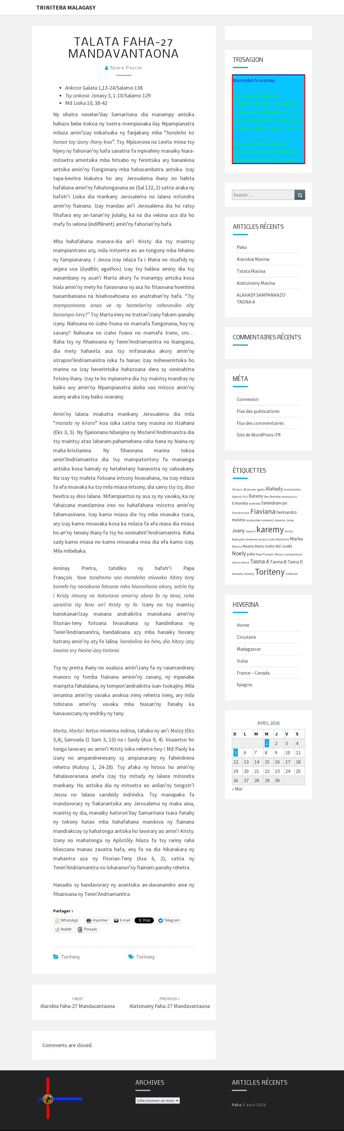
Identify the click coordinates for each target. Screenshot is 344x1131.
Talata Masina (251, 271)
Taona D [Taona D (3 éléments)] (295, 562)
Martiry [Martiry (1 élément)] (237, 546)
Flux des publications (258, 411)
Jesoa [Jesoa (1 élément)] (290, 520)
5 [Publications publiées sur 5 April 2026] (236, 752)
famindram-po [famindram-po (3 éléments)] (274, 503)
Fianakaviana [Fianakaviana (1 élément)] (241, 513)
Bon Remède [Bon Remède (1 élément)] (272, 497)
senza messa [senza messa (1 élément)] (240, 562)
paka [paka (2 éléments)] (251, 554)
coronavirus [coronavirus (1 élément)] (289, 497)
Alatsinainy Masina (256, 283)
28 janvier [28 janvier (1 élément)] (249, 489)
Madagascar (249, 649)
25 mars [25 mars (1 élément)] (237, 489)
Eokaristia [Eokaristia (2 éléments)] (240, 503)
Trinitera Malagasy (66, 7)
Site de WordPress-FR (259, 435)
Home (243, 625)
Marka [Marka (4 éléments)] (296, 539)
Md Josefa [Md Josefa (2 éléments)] (284, 546)
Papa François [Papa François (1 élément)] (265, 554)
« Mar (237, 789)
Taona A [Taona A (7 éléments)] (259, 561)
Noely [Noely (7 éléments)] (239, 553)
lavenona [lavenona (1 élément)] (252, 539)
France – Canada (253, 673)
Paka (242, 247)
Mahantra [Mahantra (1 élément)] (282, 539)
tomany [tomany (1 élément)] (249, 574)
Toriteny (70, 956)
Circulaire (246, 637)
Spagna (244, 684)
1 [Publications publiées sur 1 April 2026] (267, 743)
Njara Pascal (126, 68)
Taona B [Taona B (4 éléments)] (278, 562)
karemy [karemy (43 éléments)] (270, 529)
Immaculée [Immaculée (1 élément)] (253, 520)
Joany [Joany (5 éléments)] (238, 530)
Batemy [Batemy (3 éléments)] (256, 496)
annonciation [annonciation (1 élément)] (292, 489)
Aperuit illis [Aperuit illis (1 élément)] (240, 497)
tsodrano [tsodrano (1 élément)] (292, 574)
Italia (242, 661)
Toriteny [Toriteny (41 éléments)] (270, 571)
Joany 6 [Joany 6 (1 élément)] (251, 531)
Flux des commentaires (260, 423)
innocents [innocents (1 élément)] (267, 520)
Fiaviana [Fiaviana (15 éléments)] (263, 511)
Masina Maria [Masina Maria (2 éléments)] (253, 546)
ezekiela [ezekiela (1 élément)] (254, 503)
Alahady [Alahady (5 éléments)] (274, 488)
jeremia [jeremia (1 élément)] (280, 520)
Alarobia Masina (253, 259)
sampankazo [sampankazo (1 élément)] (293, 554)
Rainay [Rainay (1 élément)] (279, 554)
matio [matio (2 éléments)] (270, 546)
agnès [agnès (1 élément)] (261, 489)
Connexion (248, 399)
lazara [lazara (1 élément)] (263, 539)
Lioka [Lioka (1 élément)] (271, 539)
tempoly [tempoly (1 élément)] (237, 574)
